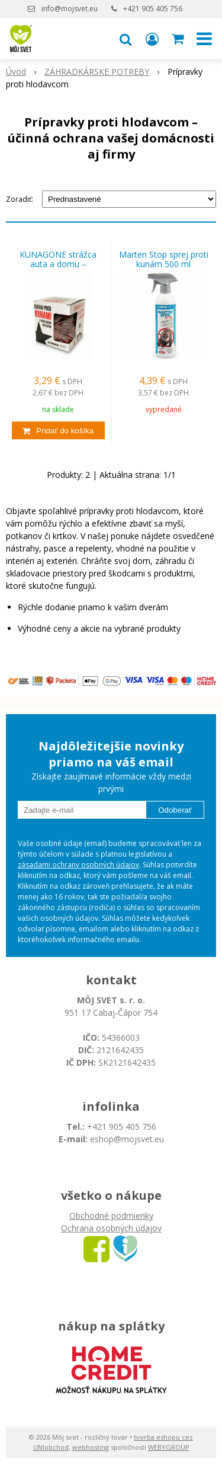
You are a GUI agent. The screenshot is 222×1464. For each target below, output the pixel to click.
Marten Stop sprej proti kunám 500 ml (163, 259)
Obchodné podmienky (111, 1215)
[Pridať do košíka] (58, 430)
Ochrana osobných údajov (111, 1228)
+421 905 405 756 (152, 9)
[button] (125, 38)
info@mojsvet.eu (69, 9)
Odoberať (175, 810)
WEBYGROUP (168, 1447)
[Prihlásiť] (152, 38)
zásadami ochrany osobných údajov (78, 865)
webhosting (90, 1447)
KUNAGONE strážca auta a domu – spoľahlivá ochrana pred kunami (58, 264)
